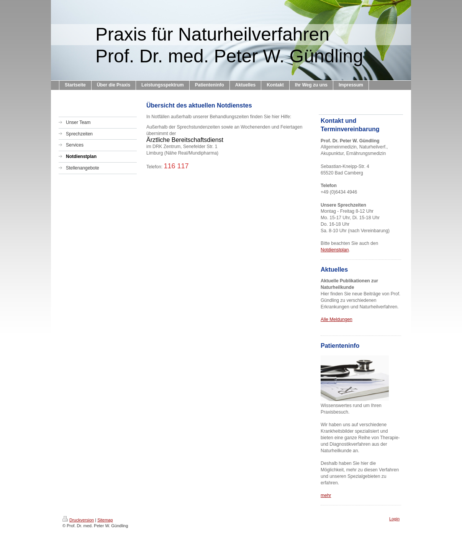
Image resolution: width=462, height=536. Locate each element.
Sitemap (105, 520)
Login (394, 518)
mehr (326, 495)
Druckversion (78, 520)
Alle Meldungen (336, 319)
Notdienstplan (335, 250)
